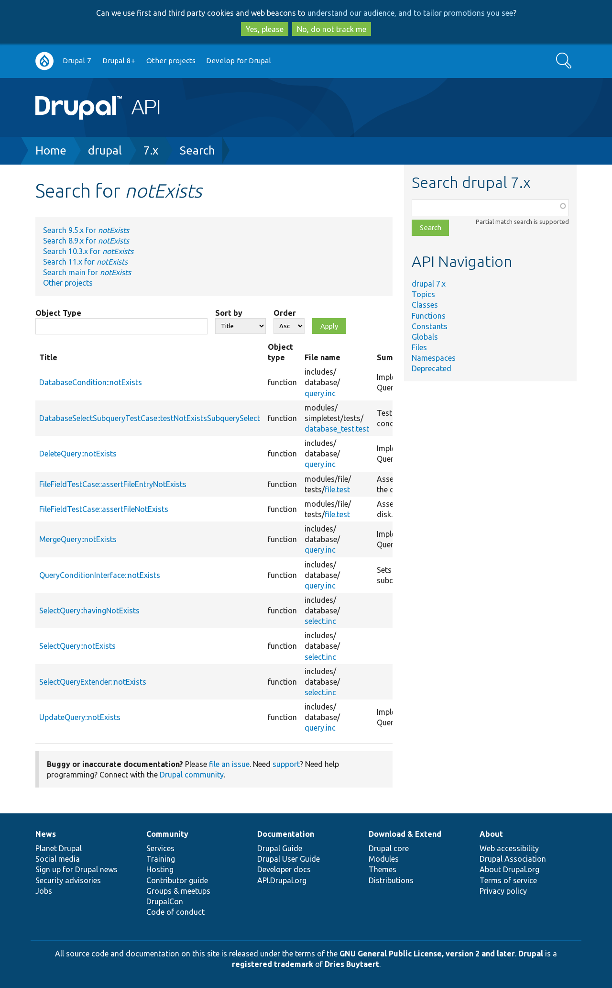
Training (160, 859)
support (286, 764)
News (45, 834)
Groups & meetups (178, 891)
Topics (423, 294)
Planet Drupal (58, 848)
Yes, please (265, 29)
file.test (337, 489)
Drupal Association (513, 859)
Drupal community (192, 774)
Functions (429, 315)
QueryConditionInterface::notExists (99, 575)
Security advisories (68, 880)
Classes (425, 304)
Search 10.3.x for (88, 251)
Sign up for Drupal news (76, 869)
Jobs (43, 891)
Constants (430, 326)
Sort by (228, 313)
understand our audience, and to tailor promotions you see (410, 13)
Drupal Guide (279, 848)
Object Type (58, 313)
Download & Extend (405, 834)
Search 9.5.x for (86, 230)
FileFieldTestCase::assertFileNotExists (103, 509)
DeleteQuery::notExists (78, 453)
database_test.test (337, 428)
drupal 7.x (429, 283)
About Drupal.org (509, 869)
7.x (150, 150)
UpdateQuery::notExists (79, 717)
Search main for (87, 272)
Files (419, 347)
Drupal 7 (77, 60)
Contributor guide (177, 880)
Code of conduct (175, 912)
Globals (425, 337)
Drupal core (389, 848)
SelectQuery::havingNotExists (89, 610)
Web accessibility (509, 848)
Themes (382, 869)
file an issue (229, 764)
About (491, 834)
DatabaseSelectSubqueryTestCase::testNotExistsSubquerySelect (149, 418)
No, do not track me (331, 29)
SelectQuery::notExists (77, 646)
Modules (384, 859)
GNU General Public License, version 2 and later (427, 953)
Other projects (171, 60)
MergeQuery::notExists (78, 539)
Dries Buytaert (352, 964)
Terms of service (508, 880)
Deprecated (431, 368)
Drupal (530, 953)
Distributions (391, 880)
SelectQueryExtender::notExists (92, 681)
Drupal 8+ (118, 60)
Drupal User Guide (288, 859)
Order (284, 313)
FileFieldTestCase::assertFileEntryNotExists (112, 484)
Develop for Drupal (238, 60)
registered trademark (272, 964)
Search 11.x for (85, 261)
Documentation (285, 834)
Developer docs (284, 869)
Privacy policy (503, 891)
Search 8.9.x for (86, 240)
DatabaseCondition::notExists (90, 382)
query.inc (320, 393)
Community (167, 834)
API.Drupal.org (281, 880)
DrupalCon (164, 901)
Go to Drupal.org (44, 61)
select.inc (320, 621)
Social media (57, 859)
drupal (105, 150)
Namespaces (434, 358)
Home (50, 150)
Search (197, 150)
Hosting (160, 869)
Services (160, 848)
